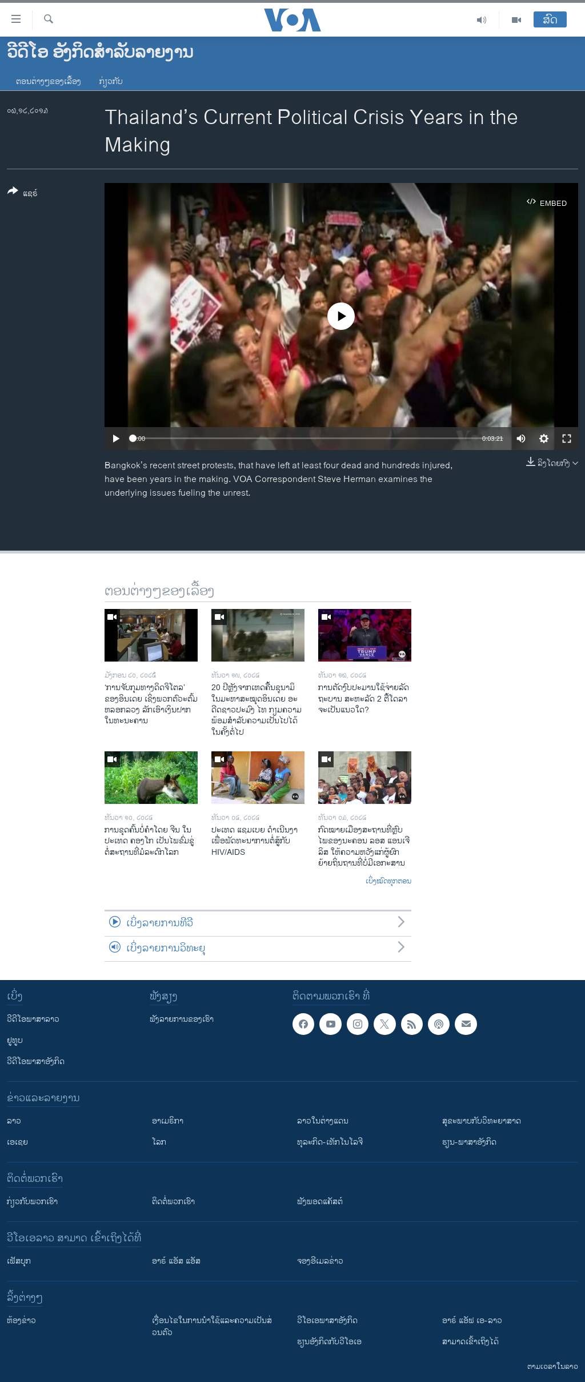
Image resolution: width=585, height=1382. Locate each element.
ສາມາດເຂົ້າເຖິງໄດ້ (470, 1342)
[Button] (22, 194)
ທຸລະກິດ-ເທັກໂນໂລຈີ (330, 1142)
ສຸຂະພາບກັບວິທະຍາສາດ (481, 1121)
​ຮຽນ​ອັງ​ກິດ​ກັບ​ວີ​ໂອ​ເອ (329, 1342)
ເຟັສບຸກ (19, 1261)
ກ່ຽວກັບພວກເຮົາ (32, 1202)
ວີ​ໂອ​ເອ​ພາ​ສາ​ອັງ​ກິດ (327, 1321)
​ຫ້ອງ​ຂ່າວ (21, 1321)
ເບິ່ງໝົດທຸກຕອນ (388, 881)
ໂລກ (159, 1142)
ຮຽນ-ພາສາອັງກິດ (469, 1142)
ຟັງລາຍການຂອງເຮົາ (182, 1019)
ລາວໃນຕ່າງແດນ (322, 1121)
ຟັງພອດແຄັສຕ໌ (320, 1202)
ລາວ (14, 1121)
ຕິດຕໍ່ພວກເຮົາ (173, 1202)
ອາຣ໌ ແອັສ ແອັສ (176, 1261)
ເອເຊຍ (17, 1142)
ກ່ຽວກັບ (111, 81)
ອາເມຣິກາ (167, 1121)
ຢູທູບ (15, 1040)
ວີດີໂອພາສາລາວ (33, 1019)
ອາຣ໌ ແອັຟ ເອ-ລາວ (472, 1321)
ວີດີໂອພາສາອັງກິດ (36, 1062)
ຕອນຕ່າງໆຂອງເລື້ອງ (48, 81)
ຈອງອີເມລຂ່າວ (320, 1261)
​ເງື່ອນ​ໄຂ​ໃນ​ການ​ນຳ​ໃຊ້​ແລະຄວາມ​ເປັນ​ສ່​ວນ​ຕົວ (212, 1327)
